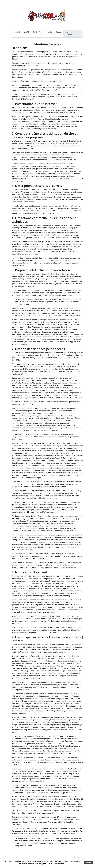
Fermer (88, 862)
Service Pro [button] (37, 32)
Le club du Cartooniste (69, 33)
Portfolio (48, 32)
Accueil (17, 32)
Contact (59, 32)
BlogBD (26, 32)
